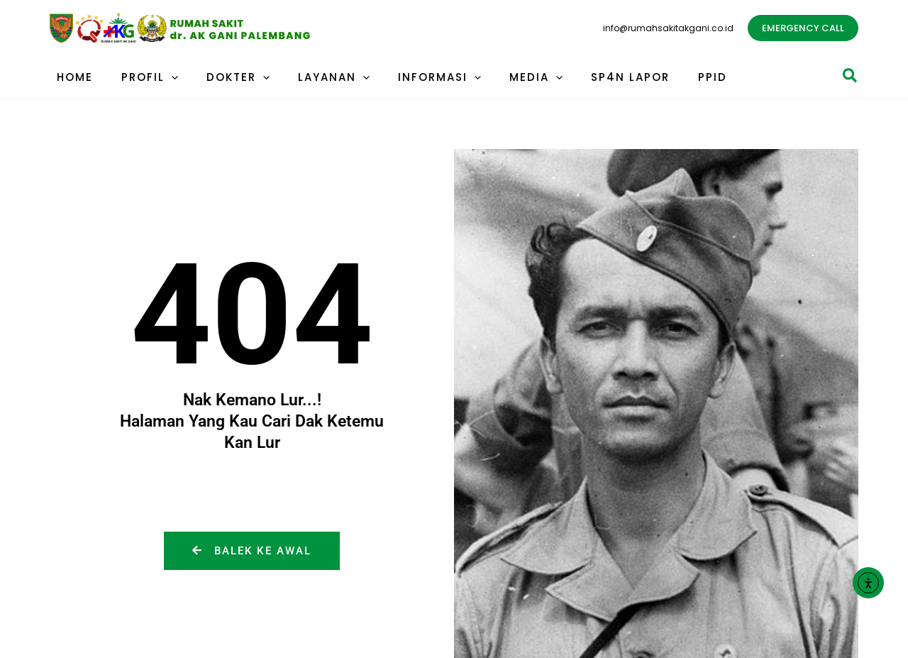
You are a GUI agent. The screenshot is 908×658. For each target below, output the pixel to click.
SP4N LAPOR (584, 77)
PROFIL (139, 77)
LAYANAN (309, 77)
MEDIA (497, 77)
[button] (803, 28)
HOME (71, 77)
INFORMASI (407, 77)
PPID (659, 77)
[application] (160, 77)
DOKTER (220, 77)
